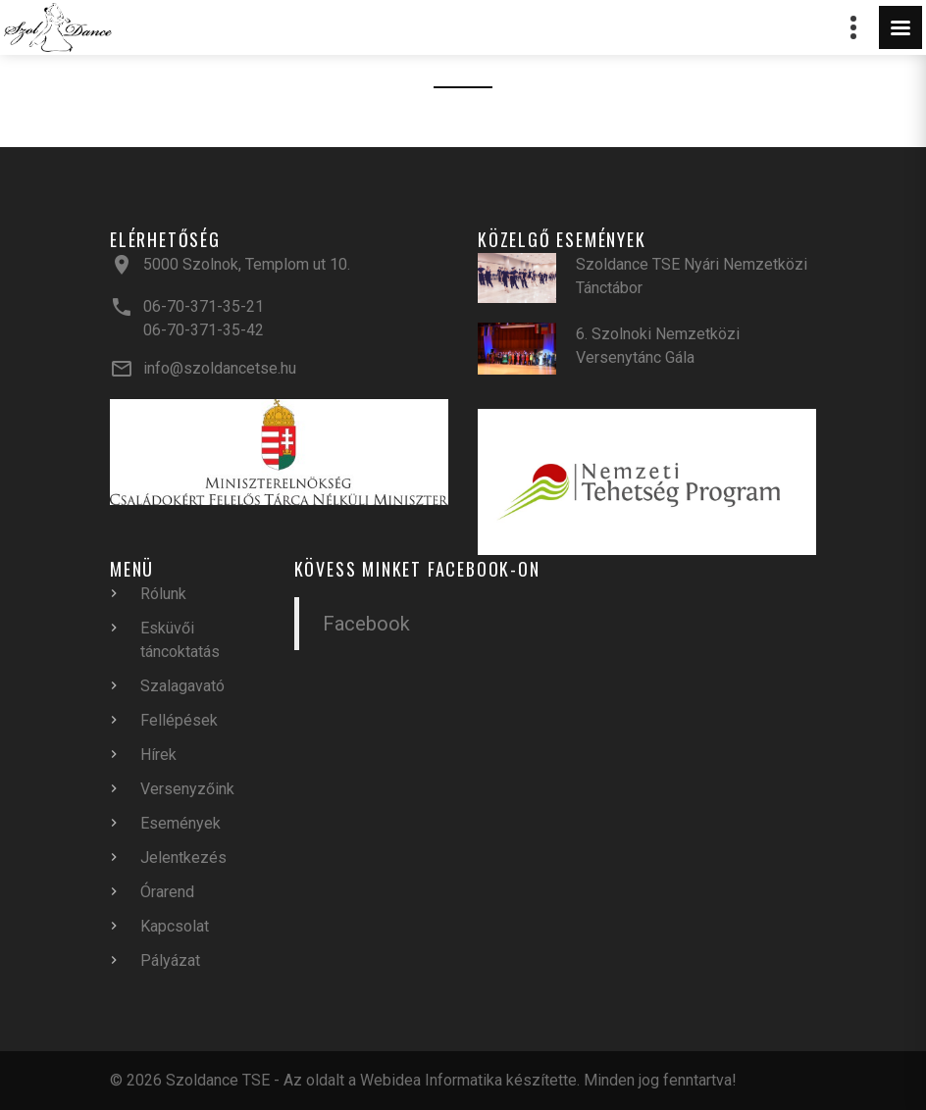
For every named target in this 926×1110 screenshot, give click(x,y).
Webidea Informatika (431, 1080)
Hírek (158, 754)
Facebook (366, 623)
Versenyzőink (187, 789)
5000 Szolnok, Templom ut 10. (246, 264)
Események (180, 823)
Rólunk (163, 593)
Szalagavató (182, 686)
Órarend (167, 892)
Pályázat (170, 960)
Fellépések (179, 720)
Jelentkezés (183, 857)
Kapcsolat (174, 926)
